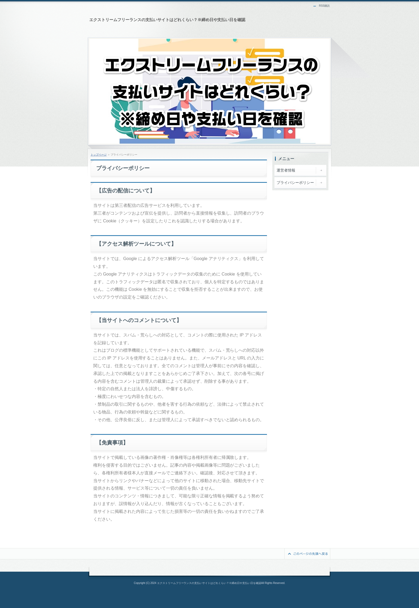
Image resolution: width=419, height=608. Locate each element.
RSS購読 (324, 5)
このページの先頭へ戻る (307, 553)
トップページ (99, 154)
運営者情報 (286, 170)
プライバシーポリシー (295, 182)
